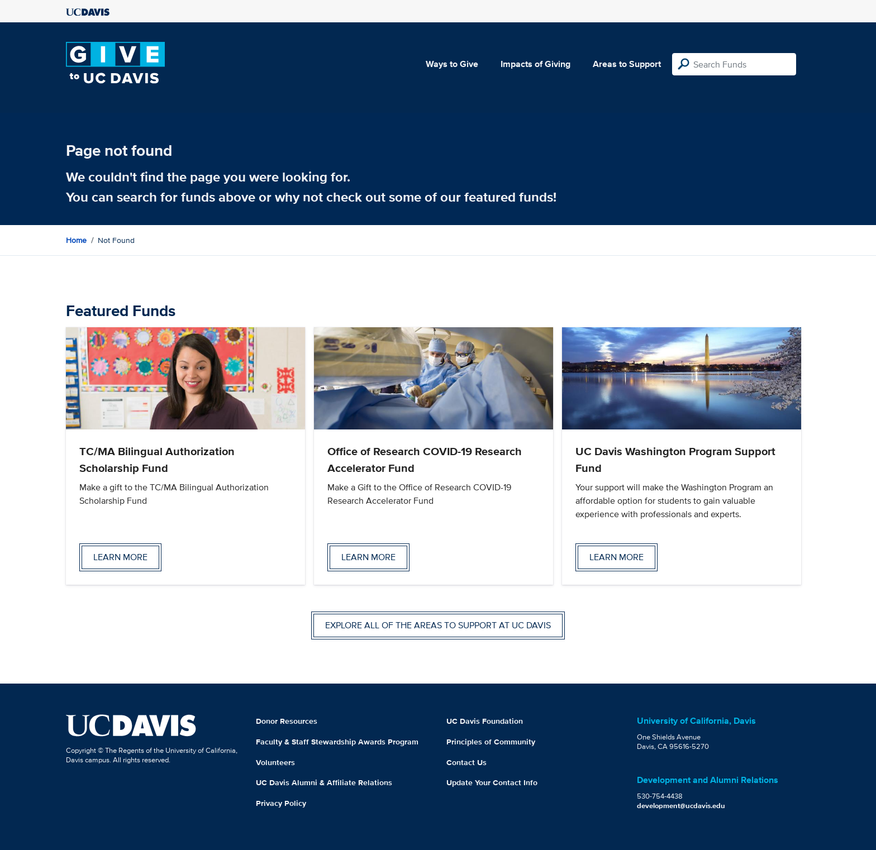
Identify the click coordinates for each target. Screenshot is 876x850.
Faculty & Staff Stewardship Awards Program (337, 741)
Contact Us (466, 762)
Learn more (120, 557)
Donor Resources (286, 721)
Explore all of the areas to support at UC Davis (438, 625)
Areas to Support (627, 64)
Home (76, 240)
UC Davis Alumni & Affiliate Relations (324, 782)
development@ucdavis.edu (681, 805)
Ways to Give (452, 64)
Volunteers (275, 762)
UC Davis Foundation (484, 721)
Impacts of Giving (535, 64)
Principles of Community (490, 741)
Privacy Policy (281, 803)
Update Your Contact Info (491, 782)
